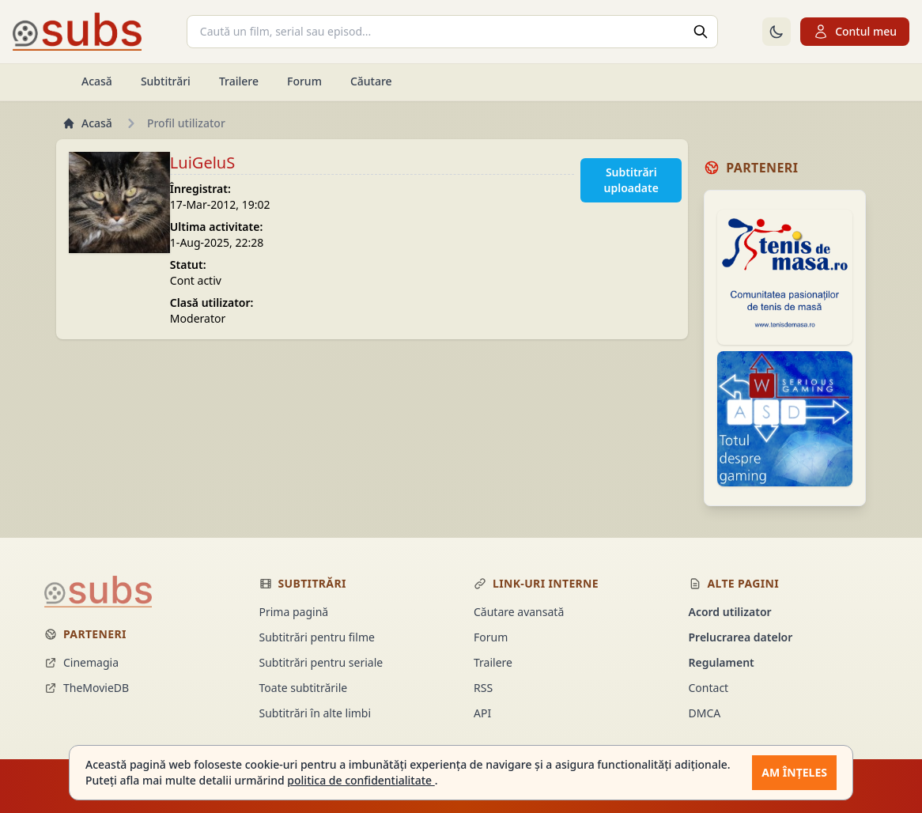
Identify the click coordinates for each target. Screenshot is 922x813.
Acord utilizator (730, 611)
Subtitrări (166, 81)
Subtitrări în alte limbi (315, 712)
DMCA (705, 712)
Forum (304, 81)
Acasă (96, 81)
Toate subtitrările (303, 687)
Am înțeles (794, 772)
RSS (483, 687)
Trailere (239, 81)
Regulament (721, 662)
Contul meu (855, 32)
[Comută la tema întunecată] (776, 31)
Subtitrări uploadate (631, 179)
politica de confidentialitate (360, 780)
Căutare (371, 81)
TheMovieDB (86, 687)
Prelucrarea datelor (741, 637)
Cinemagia (81, 662)
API (482, 712)
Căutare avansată (519, 611)
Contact (709, 687)
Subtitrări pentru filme (317, 637)
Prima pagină (294, 611)
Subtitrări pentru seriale (321, 662)
